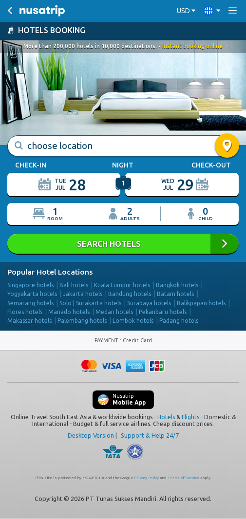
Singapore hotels (30, 285)
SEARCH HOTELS (123, 244)
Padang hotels (178, 320)
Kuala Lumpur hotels (122, 285)
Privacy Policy (146, 478)
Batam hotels (175, 294)
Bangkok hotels (177, 285)
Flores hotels (24, 312)
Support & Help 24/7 (150, 435)
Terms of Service (183, 478)
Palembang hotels (82, 320)
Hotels (166, 417)
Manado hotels (69, 312)
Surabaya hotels (149, 303)
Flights (190, 417)
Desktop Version (91, 435)
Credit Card (137, 340)
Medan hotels (114, 312)
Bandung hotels (129, 294)
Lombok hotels (133, 320)
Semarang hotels (30, 303)
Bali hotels (73, 285)
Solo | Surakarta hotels (90, 303)
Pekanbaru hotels (163, 312)
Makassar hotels (29, 320)
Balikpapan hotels (201, 303)
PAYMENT (107, 340)
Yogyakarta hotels (32, 294)
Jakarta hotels (82, 294)
